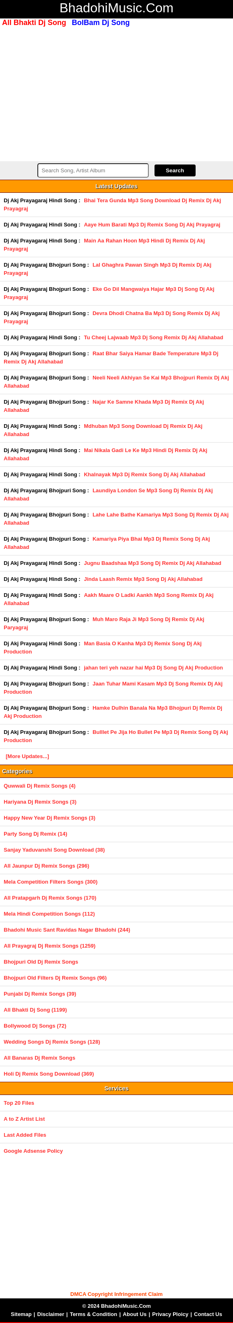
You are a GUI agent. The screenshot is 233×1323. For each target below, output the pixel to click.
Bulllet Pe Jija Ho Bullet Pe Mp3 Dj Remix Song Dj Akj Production (116, 736)
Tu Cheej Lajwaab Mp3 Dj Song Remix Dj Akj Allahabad (153, 337)
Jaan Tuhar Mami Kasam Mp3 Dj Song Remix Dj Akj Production (113, 688)
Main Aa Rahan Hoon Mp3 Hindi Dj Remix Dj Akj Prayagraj (104, 245)
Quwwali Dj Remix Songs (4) (40, 786)
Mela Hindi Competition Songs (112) (49, 914)
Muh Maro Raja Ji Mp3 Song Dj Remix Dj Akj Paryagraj (104, 623)
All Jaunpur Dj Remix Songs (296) (46, 866)
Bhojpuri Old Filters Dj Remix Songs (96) (55, 978)
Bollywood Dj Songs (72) (35, 1026)
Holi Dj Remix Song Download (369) (49, 1074)
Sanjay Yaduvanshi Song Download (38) (54, 850)
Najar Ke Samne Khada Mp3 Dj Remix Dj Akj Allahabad (104, 406)
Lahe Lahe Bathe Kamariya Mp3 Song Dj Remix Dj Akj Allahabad (116, 519)
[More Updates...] (27, 756)
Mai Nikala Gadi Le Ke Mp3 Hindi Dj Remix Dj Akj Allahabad (105, 454)
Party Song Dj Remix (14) (35, 834)
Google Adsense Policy (33, 1151)
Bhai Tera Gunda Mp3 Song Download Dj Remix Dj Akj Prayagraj (112, 204)
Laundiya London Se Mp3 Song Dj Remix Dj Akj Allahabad (108, 494)
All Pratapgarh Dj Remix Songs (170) (50, 898)
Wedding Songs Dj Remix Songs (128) (52, 1042)
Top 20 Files (19, 1103)
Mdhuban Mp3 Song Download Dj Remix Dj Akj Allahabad (103, 430)
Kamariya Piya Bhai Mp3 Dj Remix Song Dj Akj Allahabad (107, 543)
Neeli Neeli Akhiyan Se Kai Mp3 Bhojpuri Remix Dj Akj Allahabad (116, 382)
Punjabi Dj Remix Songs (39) (40, 994)
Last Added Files (25, 1135)
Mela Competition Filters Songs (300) (50, 882)
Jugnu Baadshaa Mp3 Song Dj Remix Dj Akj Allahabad (152, 563)
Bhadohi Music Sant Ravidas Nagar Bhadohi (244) (67, 930)
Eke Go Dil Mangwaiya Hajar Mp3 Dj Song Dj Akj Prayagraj (109, 293)
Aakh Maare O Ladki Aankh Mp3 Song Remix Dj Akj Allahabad (109, 599)
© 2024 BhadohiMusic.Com (116, 1306)
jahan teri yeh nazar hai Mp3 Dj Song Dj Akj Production (153, 668)
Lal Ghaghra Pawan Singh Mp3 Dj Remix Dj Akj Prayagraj (107, 269)
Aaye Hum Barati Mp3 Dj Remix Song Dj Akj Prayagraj (152, 225)
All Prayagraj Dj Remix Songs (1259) (49, 946)
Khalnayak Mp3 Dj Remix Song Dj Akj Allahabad (144, 474)
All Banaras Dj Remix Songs (39, 1058)
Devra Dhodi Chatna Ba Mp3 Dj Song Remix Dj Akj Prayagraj (112, 317)
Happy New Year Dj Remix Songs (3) (49, 818)
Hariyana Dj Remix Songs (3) (40, 802)
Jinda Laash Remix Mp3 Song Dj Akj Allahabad (143, 579)
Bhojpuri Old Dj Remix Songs (41, 962)
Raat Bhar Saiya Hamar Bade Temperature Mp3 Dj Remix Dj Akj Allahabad (111, 357)
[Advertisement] (116, 93)
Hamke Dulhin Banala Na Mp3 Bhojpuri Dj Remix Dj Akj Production (113, 712)
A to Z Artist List (24, 1119)
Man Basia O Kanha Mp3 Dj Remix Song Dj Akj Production (103, 647)
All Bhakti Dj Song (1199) (35, 1010)
